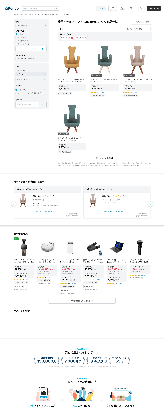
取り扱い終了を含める (26, 59)
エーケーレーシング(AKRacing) (29, 93)
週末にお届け (23, 41)
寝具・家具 (20, 70)
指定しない (22, 34)
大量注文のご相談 (153, 8)
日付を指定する (23, 44)
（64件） (143, 275)
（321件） (50, 277)
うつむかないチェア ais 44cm (25, 189)
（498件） (97, 280)
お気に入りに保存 (141, 22)
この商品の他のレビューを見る (43, 211)
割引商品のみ (23, 25)
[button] (82, 301)
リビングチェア (23, 79)
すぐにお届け (23, 37)
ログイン (101, 8)
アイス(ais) (22, 90)
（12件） (27, 280)
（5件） (103, 92)
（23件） (120, 284)
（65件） (73, 284)
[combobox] (40, 8)
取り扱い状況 (20, 55)
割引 (17, 22)
